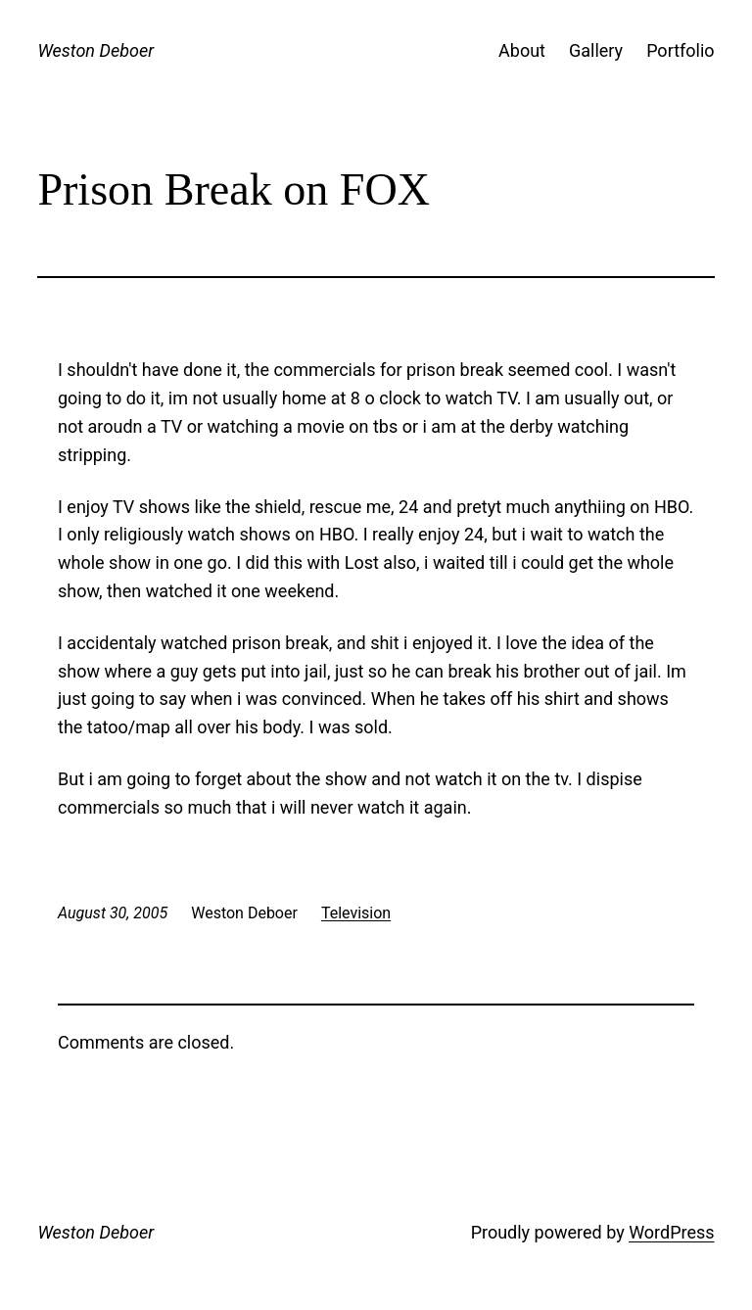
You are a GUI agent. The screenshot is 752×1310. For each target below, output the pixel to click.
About (521, 50)
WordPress (671, 1232)
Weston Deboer (95, 50)
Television (356, 913)
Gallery (596, 50)
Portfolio (680, 50)
